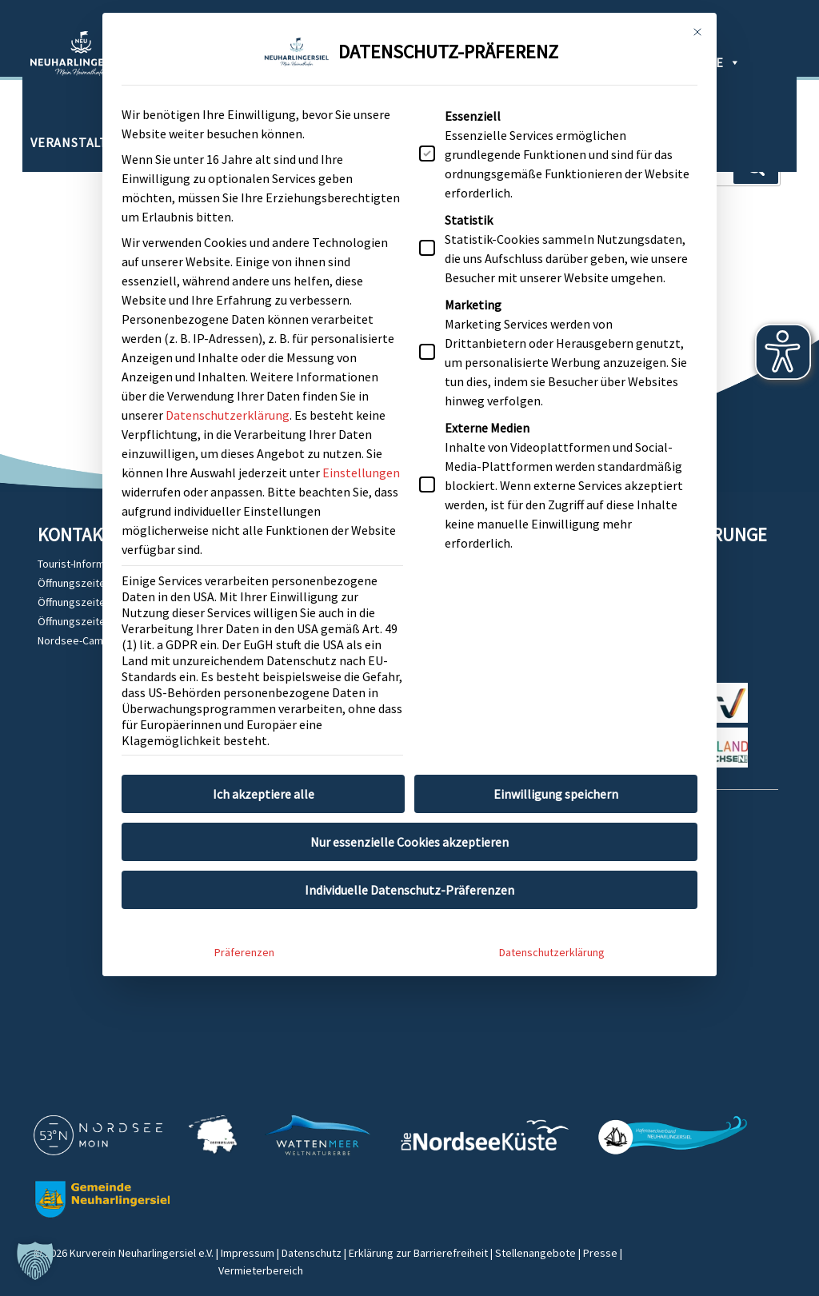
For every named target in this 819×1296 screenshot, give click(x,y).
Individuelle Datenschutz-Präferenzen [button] (409, 809)
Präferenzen (244, 871)
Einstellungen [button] (361, 392)
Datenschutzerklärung (228, 334)
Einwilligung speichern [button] (555, 713)
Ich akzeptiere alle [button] (263, 713)
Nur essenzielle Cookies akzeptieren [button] (409, 761)
